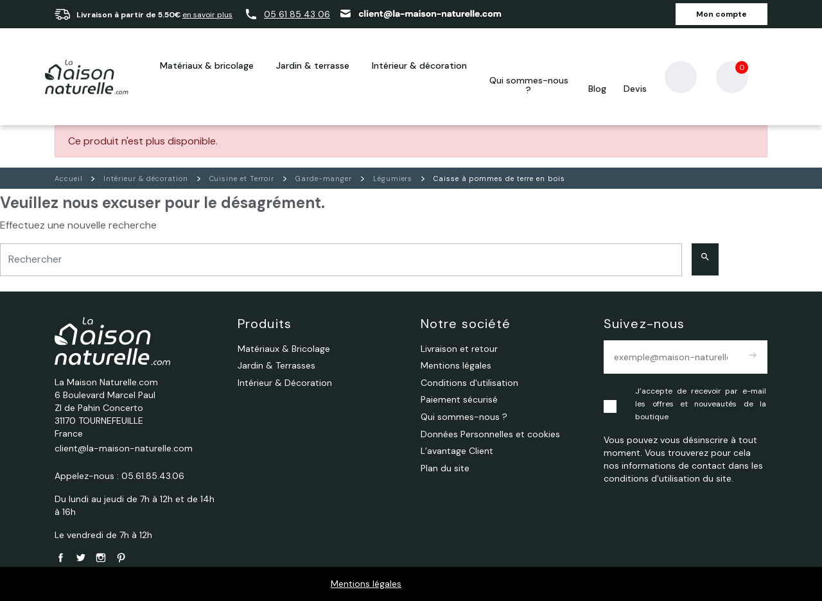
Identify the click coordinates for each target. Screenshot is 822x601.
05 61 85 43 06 (297, 14)
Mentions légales (366, 583)
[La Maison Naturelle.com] (86, 77)
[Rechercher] (341, 259)
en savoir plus (207, 15)
